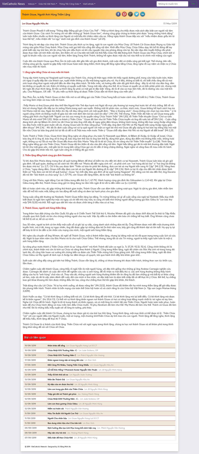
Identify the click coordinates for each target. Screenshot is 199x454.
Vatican (31, 4)
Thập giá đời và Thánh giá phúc (62, 394)
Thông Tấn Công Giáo (69, 4)
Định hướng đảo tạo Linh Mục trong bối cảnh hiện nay (72, 428)
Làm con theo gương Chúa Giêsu (63, 403)
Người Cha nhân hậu (57, 418)
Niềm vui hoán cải (56, 408)
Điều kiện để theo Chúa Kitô (60, 437)
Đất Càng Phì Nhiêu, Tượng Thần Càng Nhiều (68, 365)
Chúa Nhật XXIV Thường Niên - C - (63, 399)
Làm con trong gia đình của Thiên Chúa (65, 389)
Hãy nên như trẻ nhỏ (57, 433)
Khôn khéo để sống (56, 345)
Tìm (193, 3)
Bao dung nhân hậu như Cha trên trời (64, 423)
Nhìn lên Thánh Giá (56, 379)
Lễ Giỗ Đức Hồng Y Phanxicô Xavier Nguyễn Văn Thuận (72, 370)
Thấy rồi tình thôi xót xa (58, 374)
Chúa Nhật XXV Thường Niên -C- (62, 350)
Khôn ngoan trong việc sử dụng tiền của (65, 360)
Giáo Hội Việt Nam (47, 4)
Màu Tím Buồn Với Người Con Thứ (63, 413)
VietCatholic (88, 4)
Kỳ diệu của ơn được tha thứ (60, 384)
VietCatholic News (13, 4)
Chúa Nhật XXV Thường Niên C (62, 355)
